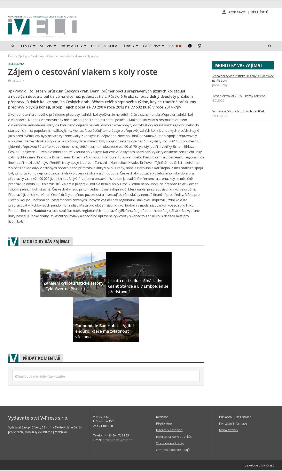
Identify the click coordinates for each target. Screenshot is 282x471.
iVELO (43, 26)
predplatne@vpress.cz (117, 440)
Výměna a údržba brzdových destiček (238, 112)
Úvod (11, 57)
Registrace (236, 12)
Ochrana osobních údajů (173, 450)
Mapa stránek (228, 430)
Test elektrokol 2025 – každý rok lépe (239, 96)
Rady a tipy (72, 46)
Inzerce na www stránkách (174, 437)
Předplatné (164, 424)
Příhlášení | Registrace (235, 417)
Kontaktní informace (233, 424)
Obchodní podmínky (170, 443)
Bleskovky (37, 57)
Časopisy (151, 46)
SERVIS (46, 46)
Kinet (270, 465)
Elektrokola (104, 46)
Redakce (162, 417)
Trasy (128, 46)
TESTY (26, 46)
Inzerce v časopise (169, 430)
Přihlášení (259, 12)
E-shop (175, 46)
